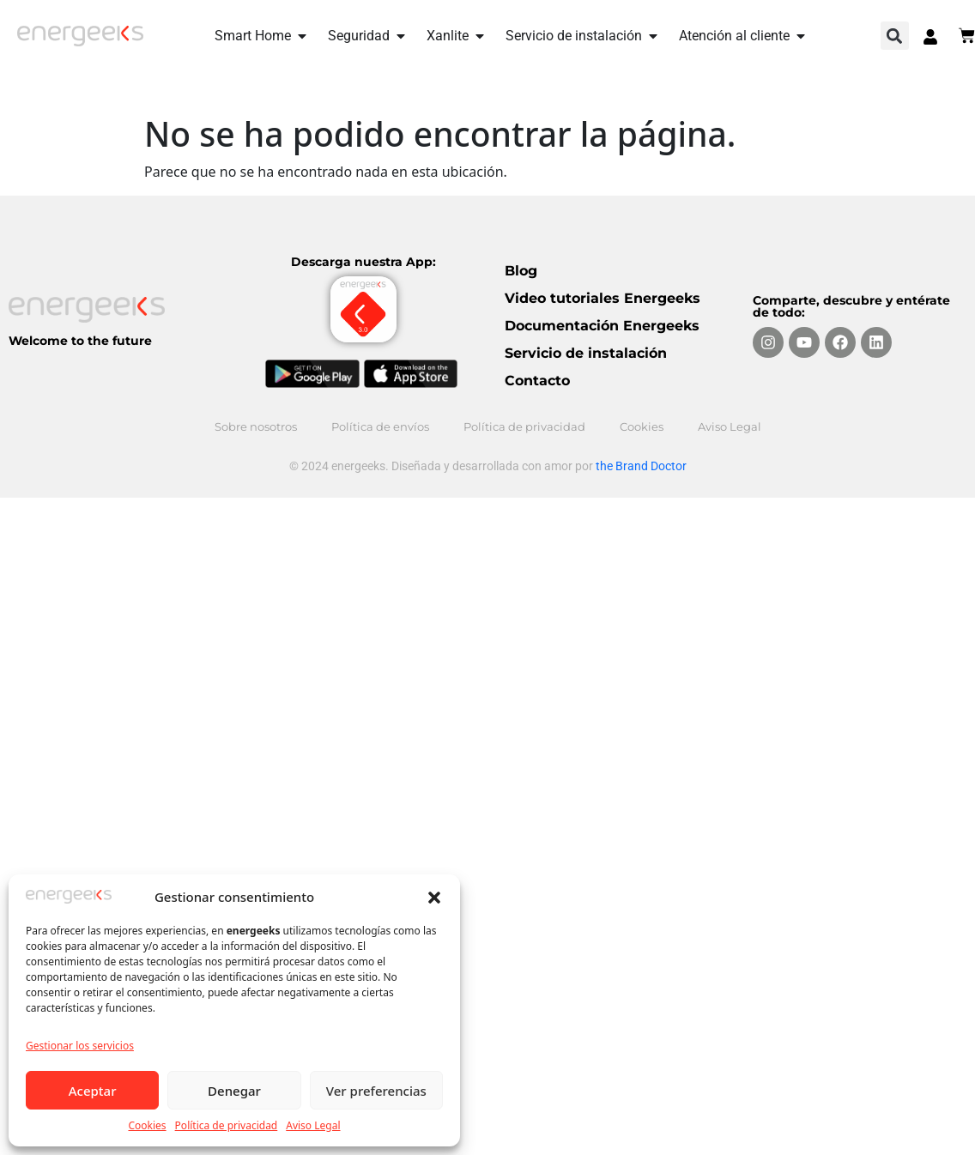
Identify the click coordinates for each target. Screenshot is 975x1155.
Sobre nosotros (256, 426)
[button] (434, 896)
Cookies (147, 1125)
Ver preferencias (376, 1090)
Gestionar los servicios (80, 1045)
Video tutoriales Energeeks (602, 298)
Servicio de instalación (586, 353)
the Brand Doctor (641, 466)
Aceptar (93, 1090)
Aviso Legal (313, 1125)
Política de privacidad (226, 1125)
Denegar (234, 1090)
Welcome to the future (80, 340)
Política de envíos (380, 426)
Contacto (537, 380)
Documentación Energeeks (602, 325)
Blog (521, 271)
